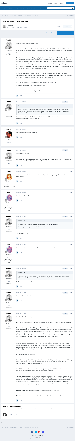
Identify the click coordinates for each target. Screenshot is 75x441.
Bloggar (11, 8)
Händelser (9, 12)
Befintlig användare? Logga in (56, 3)
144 (9, 53)
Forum (3, 12)
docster (8, 129)
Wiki (17, 8)
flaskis (9, 171)
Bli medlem (69, 3)
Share (59, 26)
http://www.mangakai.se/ (50, 82)
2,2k (9, 205)
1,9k (9, 142)
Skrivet (21, 40)
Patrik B (10, 25)
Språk (34, 435)
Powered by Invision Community (37, 438)
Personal (17, 12)
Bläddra (5, 8)
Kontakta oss (40, 435)
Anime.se (4, 3)
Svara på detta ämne (65, 33)
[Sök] (54, 8)
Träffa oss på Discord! (32, 8)
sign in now (36, 408)
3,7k (9, 184)
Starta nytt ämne (50, 33)
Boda (8, 192)
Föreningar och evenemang (21, 27)
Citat (21, 95)
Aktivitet (22, 8)
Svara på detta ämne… (16, 415)
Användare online (26, 12)
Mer (41, 8)
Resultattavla (36, 12)
